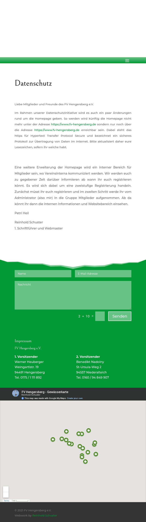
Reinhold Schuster (44, 515)
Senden (119, 316)
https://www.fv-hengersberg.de (73, 124)
